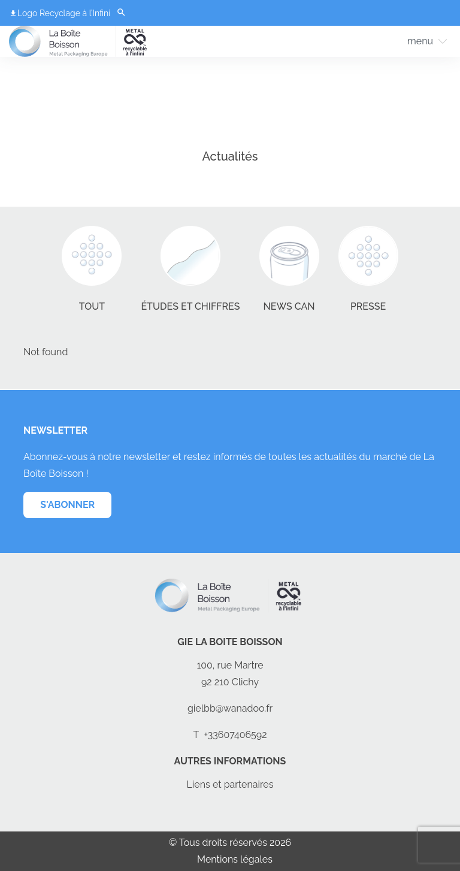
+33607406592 (235, 734)
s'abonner (67, 504)
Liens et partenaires (230, 784)
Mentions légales (235, 859)
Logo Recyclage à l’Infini (63, 13)
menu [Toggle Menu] (420, 41)
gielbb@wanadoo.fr (230, 708)
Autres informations (230, 761)
